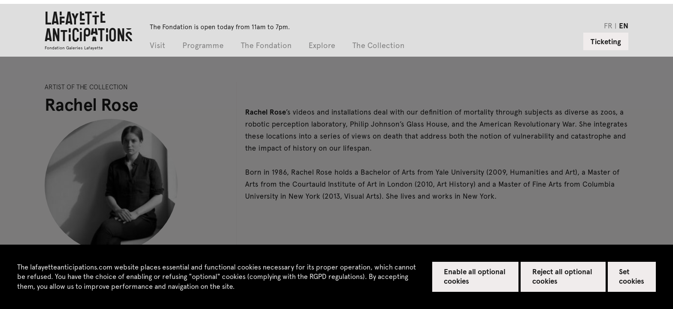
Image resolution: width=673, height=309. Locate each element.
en (623, 25)
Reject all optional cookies (562, 276)
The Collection (378, 45)
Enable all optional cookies (475, 276)
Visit (157, 45)
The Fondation (266, 45)
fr (608, 25)
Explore (322, 45)
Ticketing (606, 41)
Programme (203, 45)
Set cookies (631, 276)
